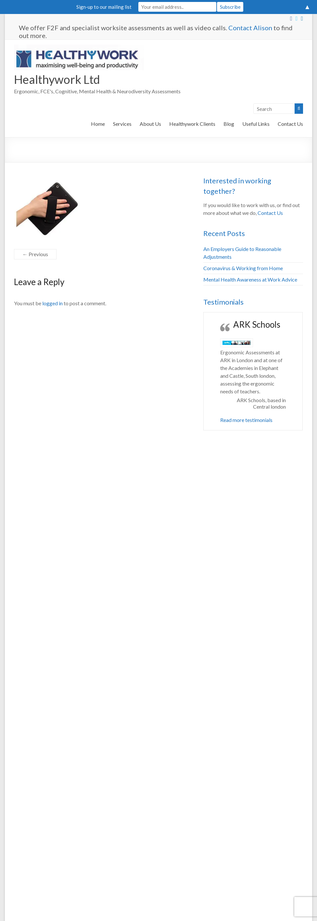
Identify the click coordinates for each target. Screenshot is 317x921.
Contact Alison (250, 28)
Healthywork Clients (192, 124)
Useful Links (256, 124)
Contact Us (290, 124)
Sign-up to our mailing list (104, 7)
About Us (150, 124)
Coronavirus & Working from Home (243, 268)
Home (98, 124)
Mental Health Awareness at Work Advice (250, 279)
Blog (228, 124)
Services (122, 124)
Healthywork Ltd (57, 79)
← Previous (35, 254)
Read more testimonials (246, 420)
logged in (52, 303)
